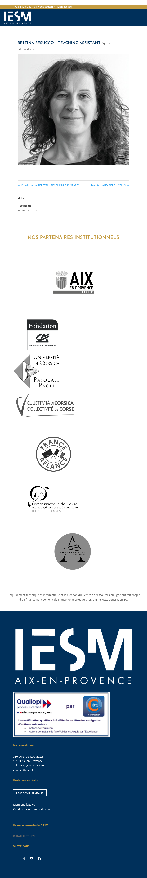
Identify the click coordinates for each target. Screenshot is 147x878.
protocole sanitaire (29, 793)
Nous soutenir (46, 6)
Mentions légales (24, 804)
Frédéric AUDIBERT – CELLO (110, 185)
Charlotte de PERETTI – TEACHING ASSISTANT (48, 185)
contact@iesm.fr (23, 770)
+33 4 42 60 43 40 (25, 6)
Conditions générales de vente (32, 809)
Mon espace (64, 6)
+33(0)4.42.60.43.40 (31, 765)
